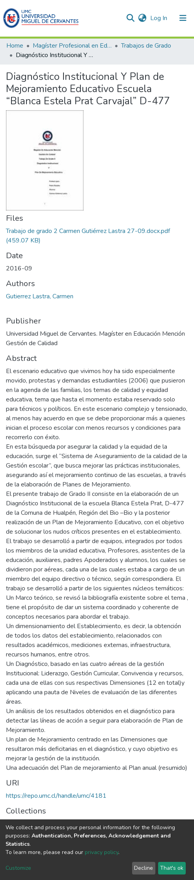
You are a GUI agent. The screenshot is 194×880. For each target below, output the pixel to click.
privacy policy (101, 852)
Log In (159, 18)
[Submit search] (130, 18)
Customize (18, 868)
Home (14, 45)
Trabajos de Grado (146, 45)
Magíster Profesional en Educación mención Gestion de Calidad (72, 45)
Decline (143, 868)
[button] (142, 18)
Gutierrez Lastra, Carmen (39, 296)
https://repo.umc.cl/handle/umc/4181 (56, 795)
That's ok (171, 868)
